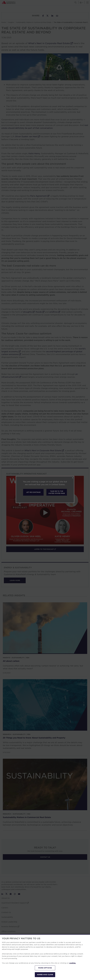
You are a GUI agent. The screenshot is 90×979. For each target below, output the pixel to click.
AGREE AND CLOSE (45, 974)
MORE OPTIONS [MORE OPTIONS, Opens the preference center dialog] (45, 968)
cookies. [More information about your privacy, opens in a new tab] (72, 963)
